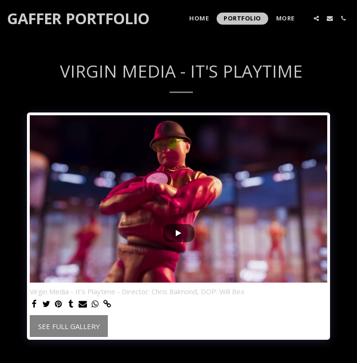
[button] (316, 18)
